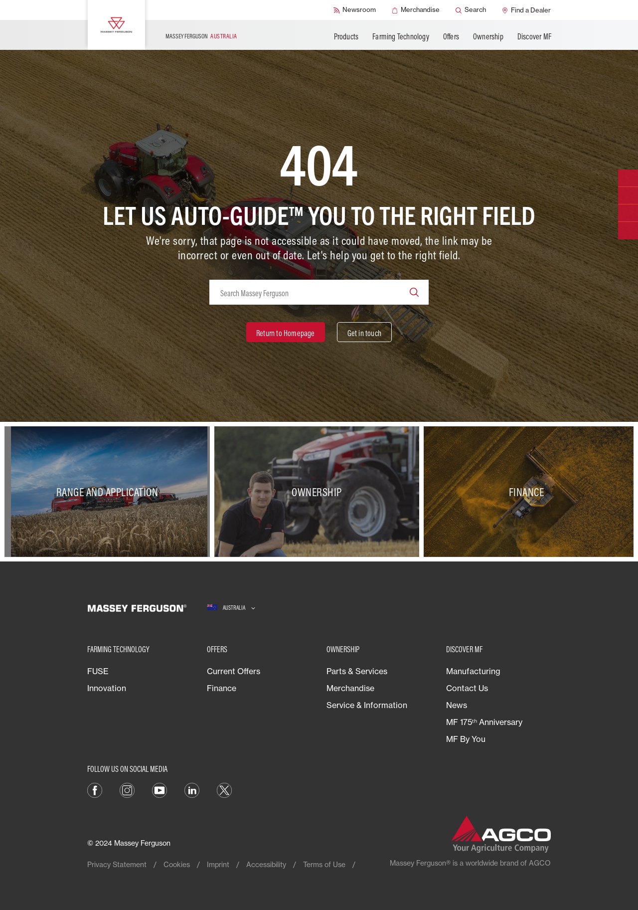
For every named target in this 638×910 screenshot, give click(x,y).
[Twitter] (224, 789)
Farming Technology (400, 36)
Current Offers (233, 671)
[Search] (471, 9)
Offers (451, 36)
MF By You (465, 739)
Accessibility (266, 864)
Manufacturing (473, 671)
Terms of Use (324, 864)
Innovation (106, 688)
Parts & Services (356, 671)
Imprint (218, 864)
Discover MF (534, 36)
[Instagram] (127, 789)
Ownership (488, 36)
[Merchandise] (416, 9)
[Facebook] (94, 789)
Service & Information (366, 705)
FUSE (98, 671)
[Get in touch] (364, 332)
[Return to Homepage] (285, 332)
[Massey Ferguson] (116, 25)
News (456, 705)
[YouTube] (159, 789)
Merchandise (350, 688)
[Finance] (529, 491)
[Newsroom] (354, 9)
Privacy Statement (117, 864)
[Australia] (231, 608)
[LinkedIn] (191, 789)
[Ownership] (319, 491)
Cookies (176, 864)
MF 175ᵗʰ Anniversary (484, 722)
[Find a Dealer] (526, 9)
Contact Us (467, 688)
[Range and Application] (109, 491)
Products (346, 36)
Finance (221, 688)
